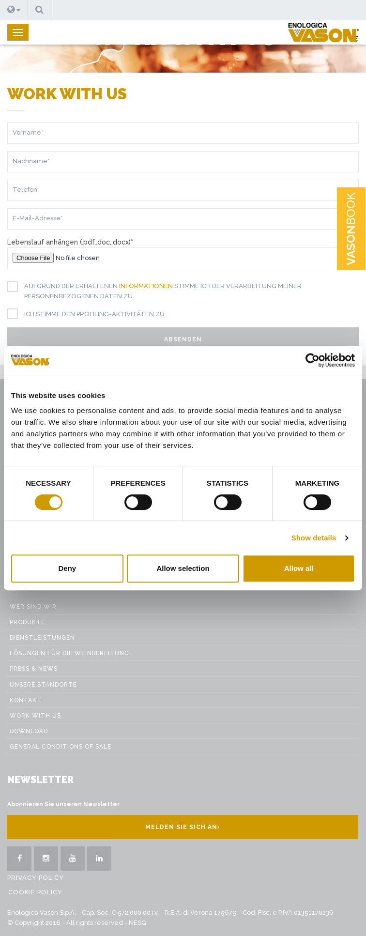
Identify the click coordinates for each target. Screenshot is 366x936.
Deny (67, 568)
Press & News (34, 668)
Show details (313, 538)
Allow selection (182, 568)
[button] (14, 10)
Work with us (35, 715)
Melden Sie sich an (182, 827)
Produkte (27, 622)
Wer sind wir (33, 606)
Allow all (299, 568)
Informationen (146, 286)
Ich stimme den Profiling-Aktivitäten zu (91, 314)
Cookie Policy (35, 892)
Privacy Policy (35, 877)
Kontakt (26, 700)
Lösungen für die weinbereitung (69, 653)
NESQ (137, 922)
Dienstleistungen (42, 637)
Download (29, 731)
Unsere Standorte (43, 684)
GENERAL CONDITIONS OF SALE (60, 746)
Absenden (183, 339)
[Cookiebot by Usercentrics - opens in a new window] (312, 360)
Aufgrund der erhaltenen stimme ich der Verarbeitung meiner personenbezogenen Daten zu (159, 290)
